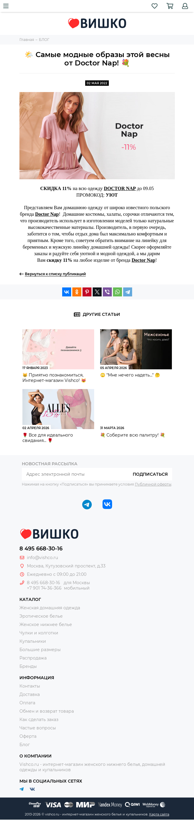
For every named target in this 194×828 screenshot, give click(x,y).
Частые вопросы (37, 728)
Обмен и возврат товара (46, 711)
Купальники (32, 641)
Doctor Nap (47, 214)
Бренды (28, 666)
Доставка (29, 694)
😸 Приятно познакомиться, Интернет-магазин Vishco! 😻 (54, 377)
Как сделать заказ (38, 719)
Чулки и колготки (38, 633)
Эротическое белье (41, 616)
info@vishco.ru (42, 557)
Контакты (29, 686)
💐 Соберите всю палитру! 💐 (132, 435)
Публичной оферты (153, 484)
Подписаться (150, 474)
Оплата (27, 702)
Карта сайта (159, 814)
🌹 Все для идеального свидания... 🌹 (47, 437)
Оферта (27, 736)
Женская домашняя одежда (49, 607)
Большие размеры (40, 649)
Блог (24, 744)
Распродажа (33, 658)
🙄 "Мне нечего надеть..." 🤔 (130, 375)
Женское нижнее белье (45, 624)
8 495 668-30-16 (40, 548)
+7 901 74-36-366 (44, 588)
